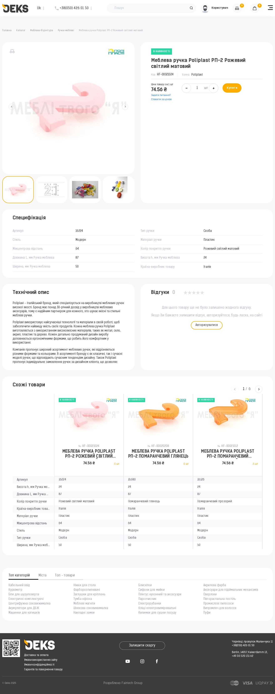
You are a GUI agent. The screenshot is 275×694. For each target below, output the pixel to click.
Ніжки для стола (84, 585)
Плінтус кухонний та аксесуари (160, 594)
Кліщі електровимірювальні (157, 608)
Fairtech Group (132, 683)
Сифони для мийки (151, 590)
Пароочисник (147, 599)
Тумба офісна (82, 599)
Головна (7, 30)
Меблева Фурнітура (41, 30)
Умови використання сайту (40, 660)
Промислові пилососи (218, 603)
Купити (232, 88)
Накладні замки (84, 613)
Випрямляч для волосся (219, 608)
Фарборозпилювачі (86, 590)
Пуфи (207, 613)
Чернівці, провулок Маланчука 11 (252, 641)
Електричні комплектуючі (26, 599)
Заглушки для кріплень (89, 594)
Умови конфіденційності (39, 664)
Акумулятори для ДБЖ (24, 608)
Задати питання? (161, 95)
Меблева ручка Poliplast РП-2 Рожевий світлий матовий (89, 454)
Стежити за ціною (161, 99)
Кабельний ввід (19, 585)
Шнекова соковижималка (90, 608)
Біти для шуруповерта (24, 594)
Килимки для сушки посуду (157, 613)
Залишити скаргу (142, 645)
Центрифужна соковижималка (30, 603)
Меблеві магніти (84, 603)
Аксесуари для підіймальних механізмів (230, 590)
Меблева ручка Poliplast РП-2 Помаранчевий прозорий (227, 454)
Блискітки (145, 585)
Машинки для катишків (24, 613)
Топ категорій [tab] (19, 575)
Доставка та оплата (36, 655)
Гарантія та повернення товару (43, 669)
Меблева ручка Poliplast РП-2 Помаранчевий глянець (158, 454)
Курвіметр (15, 590)
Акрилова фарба (214, 585)
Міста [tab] (43, 575)
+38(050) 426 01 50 (243, 645)
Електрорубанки (149, 603)
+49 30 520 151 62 (242, 656)
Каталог (20, 30)
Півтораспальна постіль (219, 599)
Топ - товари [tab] (65, 575)
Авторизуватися (206, 325)
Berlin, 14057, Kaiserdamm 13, (250, 652)
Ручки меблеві (66, 30)
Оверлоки (210, 594)
